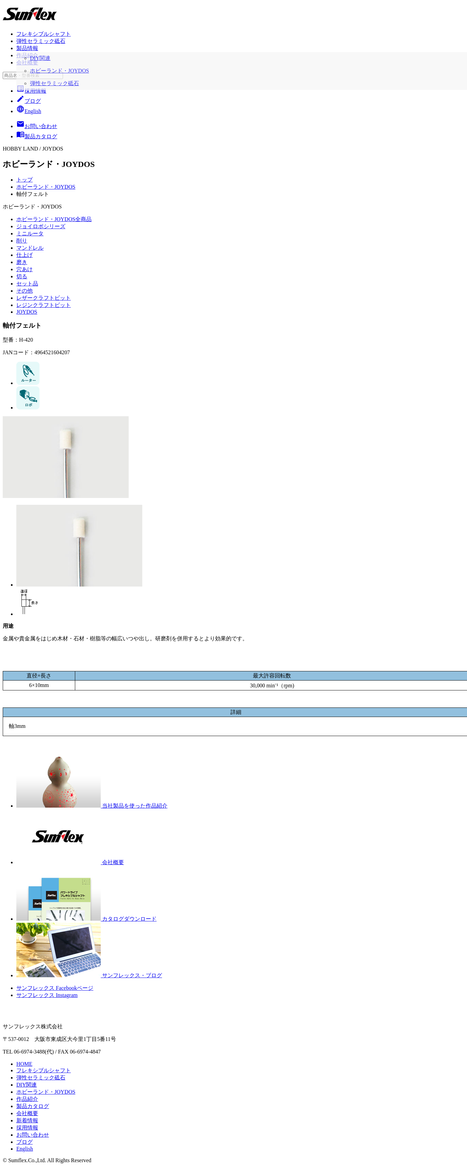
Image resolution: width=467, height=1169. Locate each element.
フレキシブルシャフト (43, 34)
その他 (24, 291)
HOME (24, 1064)
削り (21, 241)
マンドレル (30, 248)
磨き (21, 262)
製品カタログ (32, 1106)
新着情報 (27, 1120)
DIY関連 (26, 1085)
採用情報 (31, 91)
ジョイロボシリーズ (40, 226)
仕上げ (24, 255)
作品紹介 (27, 55)
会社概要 (27, 62)
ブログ (28, 101)
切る (21, 276)
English (28, 111)
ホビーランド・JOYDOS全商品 (54, 219)
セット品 (27, 283)
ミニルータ (30, 233)
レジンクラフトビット (43, 305)
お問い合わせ (32, 1135)
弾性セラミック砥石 (40, 41)
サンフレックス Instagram (47, 995)
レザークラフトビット (43, 298)
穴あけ (24, 269)
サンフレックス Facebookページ (54, 988)
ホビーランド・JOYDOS (45, 187)
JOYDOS (26, 312)
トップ (24, 180)
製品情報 (27, 48)
